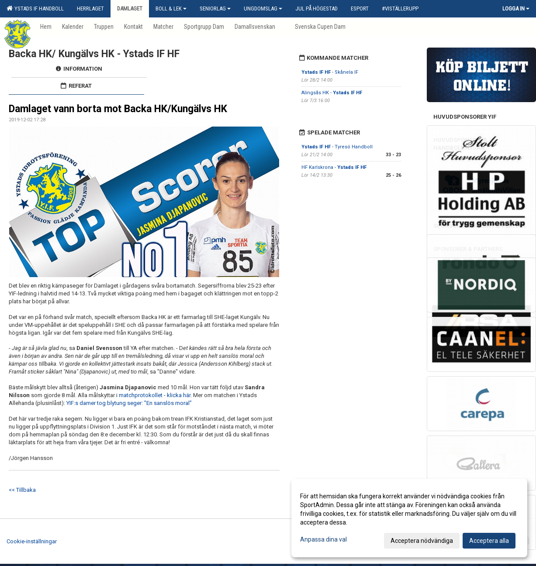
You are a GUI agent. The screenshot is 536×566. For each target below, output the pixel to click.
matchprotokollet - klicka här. (156, 395)
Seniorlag (215, 8)
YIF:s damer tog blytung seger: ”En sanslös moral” (129, 403)
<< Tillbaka (22, 490)
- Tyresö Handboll (337, 147)
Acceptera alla (489, 540)
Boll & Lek (171, 8)
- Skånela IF (329, 72)
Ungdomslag (263, 8)
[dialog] (409, 518)
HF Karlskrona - (334, 167)
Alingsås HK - (331, 93)
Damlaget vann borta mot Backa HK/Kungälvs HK (118, 109)
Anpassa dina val (323, 539)
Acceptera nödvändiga (422, 540)
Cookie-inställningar (32, 541)
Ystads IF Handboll (35, 8)
